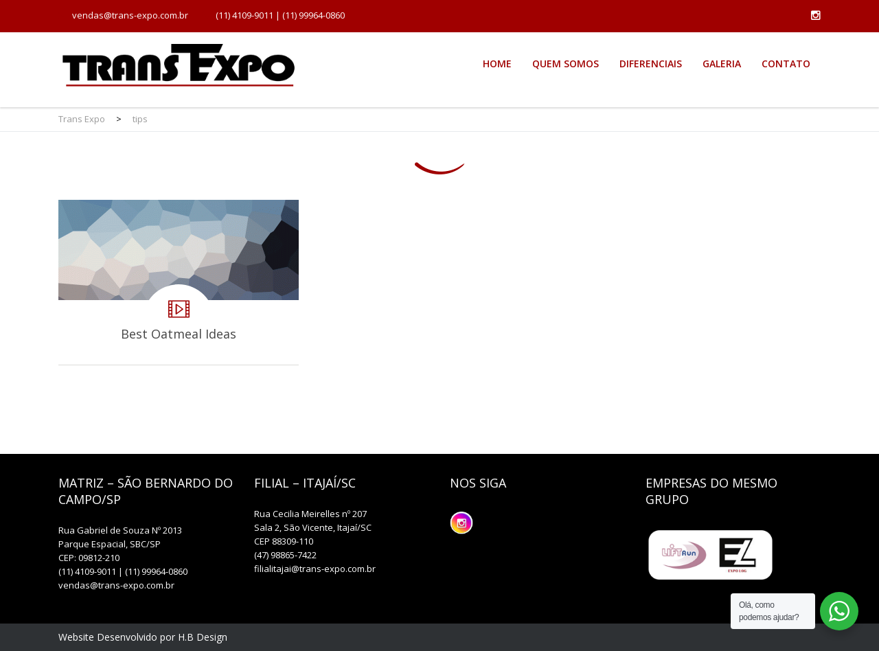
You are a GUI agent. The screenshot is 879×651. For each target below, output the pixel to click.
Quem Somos (565, 63)
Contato (786, 63)
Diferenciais (650, 63)
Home (497, 63)
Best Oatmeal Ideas (178, 282)
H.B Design (202, 636)
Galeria (722, 63)
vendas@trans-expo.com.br (130, 15)
